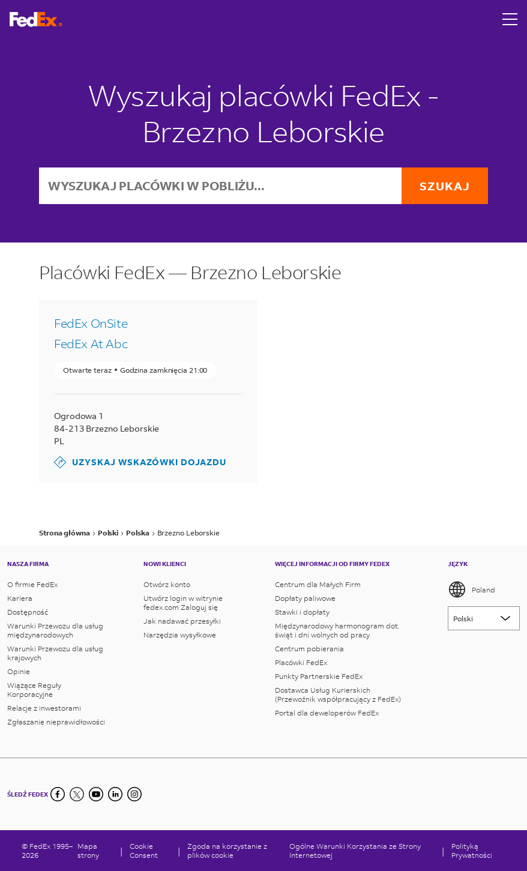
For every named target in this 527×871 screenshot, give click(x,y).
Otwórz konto (166, 584)
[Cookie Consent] (150, 851)
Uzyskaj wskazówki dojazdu (140, 462)
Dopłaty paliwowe (305, 598)
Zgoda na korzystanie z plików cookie (227, 851)
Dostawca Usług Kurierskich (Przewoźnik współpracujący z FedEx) (338, 695)
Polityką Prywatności (471, 851)
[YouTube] (96, 794)
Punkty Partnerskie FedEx (319, 676)
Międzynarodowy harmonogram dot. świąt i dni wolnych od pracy (337, 630)
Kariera (19, 598)
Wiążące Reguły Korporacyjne (34, 690)
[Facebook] (57, 794)
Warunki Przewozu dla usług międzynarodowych (55, 630)
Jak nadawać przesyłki (182, 620)
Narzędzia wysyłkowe (179, 634)
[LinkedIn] (115, 794)
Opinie (18, 671)
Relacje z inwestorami (44, 708)
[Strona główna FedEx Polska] (36, 19)
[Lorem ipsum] (484, 618)
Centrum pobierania (309, 648)
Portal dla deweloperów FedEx (327, 712)
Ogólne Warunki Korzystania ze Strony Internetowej (355, 851)
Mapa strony (88, 851)
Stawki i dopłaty (302, 611)
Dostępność (27, 611)
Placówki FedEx (301, 662)
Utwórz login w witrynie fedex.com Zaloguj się (183, 603)
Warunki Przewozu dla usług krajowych (55, 653)
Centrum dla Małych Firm (318, 584)
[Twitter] (77, 794)
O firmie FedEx (32, 584)
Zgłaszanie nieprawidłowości (56, 721)
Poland (471, 589)
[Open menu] (510, 19)
